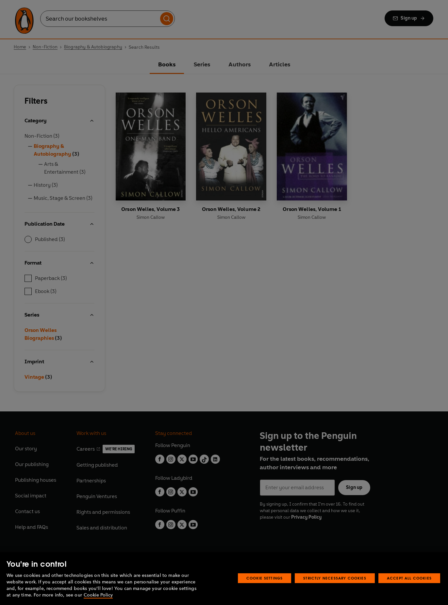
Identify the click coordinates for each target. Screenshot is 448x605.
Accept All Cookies (409, 578)
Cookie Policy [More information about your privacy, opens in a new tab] (98, 595)
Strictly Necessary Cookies (334, 578)
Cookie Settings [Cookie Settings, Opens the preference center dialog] (264, 578)
